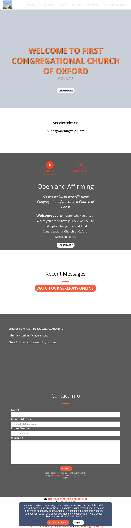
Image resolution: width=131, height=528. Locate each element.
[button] (65, 288)
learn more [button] (65, 90)
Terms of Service (78, 475)
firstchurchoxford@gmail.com (67, 498)
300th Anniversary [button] (115, 5)
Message (17, 437)
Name (15, 409)
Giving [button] (63, 5)
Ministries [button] (92, 5)
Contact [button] (77, 5)
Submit (66, 468)
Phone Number (21, 428)
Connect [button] (49, 5)
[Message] (65, 452)
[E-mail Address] (65, 424)
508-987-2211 (67, 502)
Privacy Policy (59, 475)
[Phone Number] (65, 433)
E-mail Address (21, 419)
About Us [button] (33, 5)
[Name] (65, 414)
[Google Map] (65, 369)
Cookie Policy (74, 516)
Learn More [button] (65, 245)
